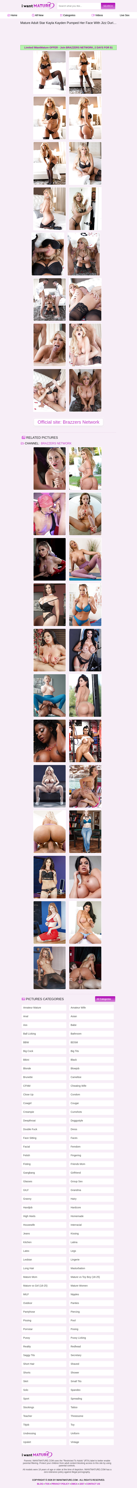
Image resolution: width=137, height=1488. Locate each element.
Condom (75, 1094)
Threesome (77, 1416)
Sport (26, 1398)
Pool (73, 1320)
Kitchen (27, 1242)
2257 (81, 1484)
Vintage (75, 1442)
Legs (73, 1250)
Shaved (75, 1363)
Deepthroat (29, 1120)
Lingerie (75, 1259)
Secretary (76, 1355)
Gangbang (29, 1172)
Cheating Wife (78, 1085)
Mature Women (79, 1285)
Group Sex (77, 1181)
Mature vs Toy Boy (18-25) (85, 1277)
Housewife (29, 1224)
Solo (25, 1390)
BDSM (74, 1042)
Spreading (76, 1398)
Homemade (77, 1216)
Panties (75, 1303)
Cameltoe (76, 1077)
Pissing (27, 1320)
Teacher (27, 1416)
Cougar (75, 1103)
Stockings (28, 1407)
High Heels (29, 1216)
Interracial (76, 1224)
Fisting (27, 1164)
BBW (26, 1042)
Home (12, 15)
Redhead (76, 1346)
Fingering (76, 1155)
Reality (27, 1346)
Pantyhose (29, 1311)
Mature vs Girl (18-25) (35, 1285)
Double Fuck (30, 1129)
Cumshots (76, 1111)
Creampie (28, 1111)
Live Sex (124, 15)
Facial (26, 1146)
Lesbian (27, 1259)
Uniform (75, 1433)
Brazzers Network (56, 443)
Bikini (26, 1059)
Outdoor (27, 1303)
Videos (97, 15)
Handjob (27, 1207)
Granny (27, 1198)
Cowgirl (27, 1103)
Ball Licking (29, 1033)
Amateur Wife (78, 1007)
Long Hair (28, 1268)
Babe (74, 1025)
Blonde (27, 1068)
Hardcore (76, 1207)
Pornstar (28, 1329)
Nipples (75, 1294)
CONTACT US (93, 1484)
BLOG (40, 1484)
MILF (26, 1294)
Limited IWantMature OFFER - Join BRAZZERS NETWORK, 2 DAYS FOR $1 (68, 47)
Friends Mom (78, 1164)
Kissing (75, 1233)
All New (38, 15)
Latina (74, 1242)
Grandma (76, 1190)
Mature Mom (30, 1277)
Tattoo (74, 1407)
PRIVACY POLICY (60, 1484)
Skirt (25, 1381)
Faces (74, 1138)
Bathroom (76, 1033)
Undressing (29, 1433)
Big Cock (28, 1051)
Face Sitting (29, 1138)
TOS (47, 1484)
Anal (25, 1016)
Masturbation (78, 1268)
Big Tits (75, 1051)
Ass (25, 1025)
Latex (26, 1250)
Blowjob (75, 1068)
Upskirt (27, 1442)
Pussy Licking (78, 1337)
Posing (74, 1329)
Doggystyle (77, 1120)
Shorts (26, 1372)
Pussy (26, 1337)
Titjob (26, 1424)
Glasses (27, 1181)
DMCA (74, 1484)
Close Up (28, 1094)
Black (74, 1059)
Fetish (26, 1155)
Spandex (75, 1390)
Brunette (28, 1077)
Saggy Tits (29, 1355)
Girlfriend (76, 1172)
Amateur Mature (32, 1007)
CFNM (26, 1085)
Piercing (75, 1311)
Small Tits (76, 1381)
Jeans (26, 1233)
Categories (67, 15)
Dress (74, 1129)
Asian (74, 1016)
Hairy (74, 1198)
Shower (75, 1372)
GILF (26, 1190)
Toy (73, 1424)
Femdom (75, 1146)
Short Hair (28, 1363)
